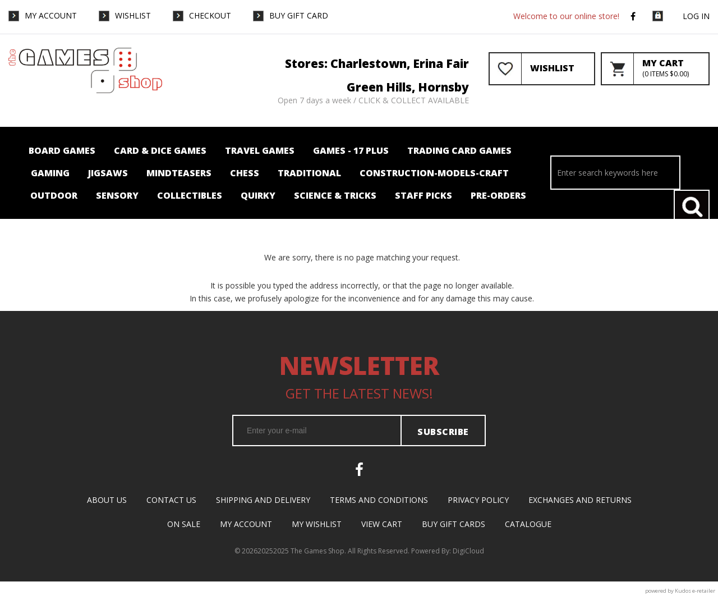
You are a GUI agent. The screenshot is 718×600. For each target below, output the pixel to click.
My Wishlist (317, 524)
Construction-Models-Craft (434, 173)
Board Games (62, 150)
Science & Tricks (335, 195)
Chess (244, 173)
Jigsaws (108, 173)
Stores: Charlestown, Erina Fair (377, 63)
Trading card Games (459, 150)
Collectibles (189, 195)
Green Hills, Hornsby (408, 87)
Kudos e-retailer (695, 590)
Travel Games (259, 150)
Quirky (258, 195)
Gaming (50, 173)
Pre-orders (498, 195)
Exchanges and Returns (580, 499)
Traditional (309, 173)
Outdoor (53, 195)
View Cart (381, 524)
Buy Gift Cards (453, 524)
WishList (133, 15)
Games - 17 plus (351, 150)
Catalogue (528, 524)
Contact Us (171, 499)
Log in (696, 16)
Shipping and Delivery (263, 499)
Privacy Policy (478, 499)
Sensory (117, 195)
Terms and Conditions (379, 499)
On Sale (183, 524)
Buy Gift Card (298, 15)
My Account (51, 15)
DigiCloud (468, 551)
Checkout (210, 15)
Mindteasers (178, 173)
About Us (107, 499)
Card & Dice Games (160, 150)
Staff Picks (423, 195)
